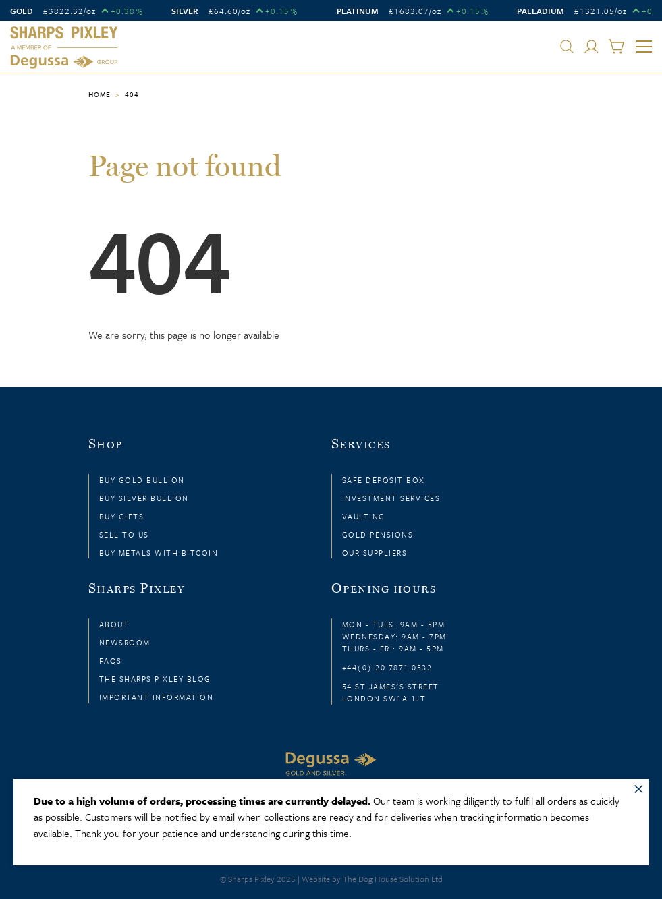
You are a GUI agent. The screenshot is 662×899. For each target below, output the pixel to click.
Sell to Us (124, 534)
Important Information (156, 697)
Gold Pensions (378, 534)
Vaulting (363, 516)
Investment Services (391, 498)
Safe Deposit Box (383, 480)
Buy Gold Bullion (142, 480)
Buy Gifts (121, 516)
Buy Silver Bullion (144, 498)
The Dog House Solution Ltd (393, 879)
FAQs (110, 660)
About (114, 624)
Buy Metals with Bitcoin (159, 552)
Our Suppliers (375, 552)
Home (99, 94)
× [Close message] (639, 786)
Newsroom (124, 642)
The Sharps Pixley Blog (155, 679)
